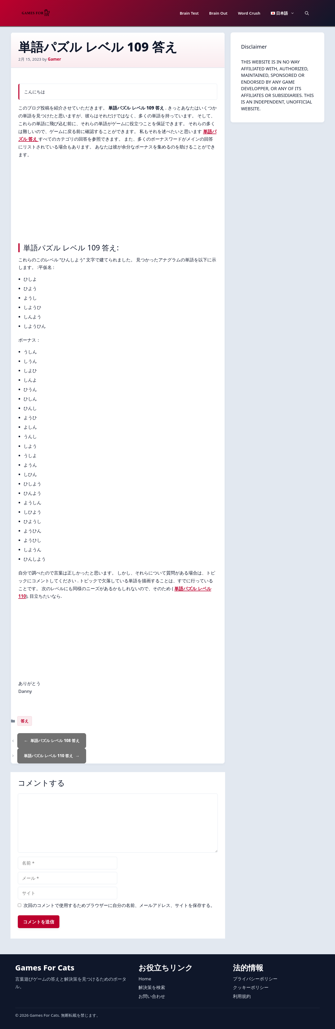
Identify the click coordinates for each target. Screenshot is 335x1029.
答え (25, 720)
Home (144, 979)
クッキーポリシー (251, 987)
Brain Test (189, 13)
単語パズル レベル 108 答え (55, 740)
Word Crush (249, 13)
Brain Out (218, 13)
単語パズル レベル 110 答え (48, 755)
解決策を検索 (151, 987)
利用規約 (242, 996)
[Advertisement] (117, 199)
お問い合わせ (151, 996)
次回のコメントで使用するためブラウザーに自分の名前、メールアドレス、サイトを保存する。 (119, 905)
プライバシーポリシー (255, 979)
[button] (307, 13)
